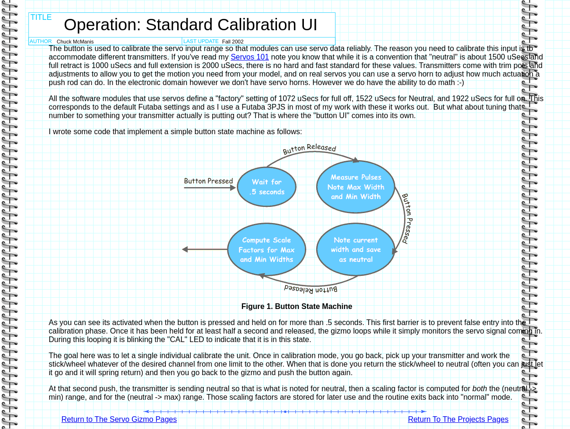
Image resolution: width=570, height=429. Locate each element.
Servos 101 (250, 57)
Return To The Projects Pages (458, 419)
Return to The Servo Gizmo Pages (119, 419)
